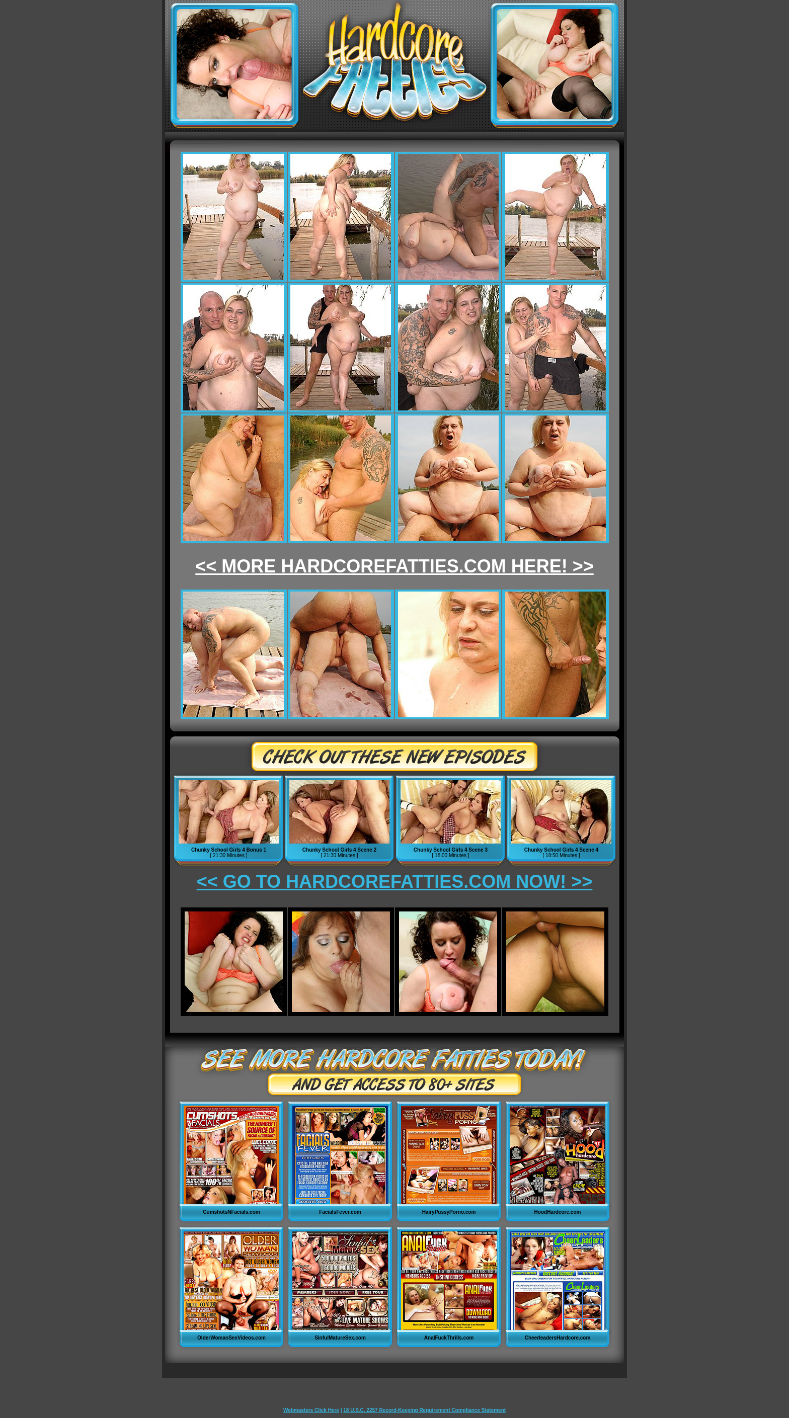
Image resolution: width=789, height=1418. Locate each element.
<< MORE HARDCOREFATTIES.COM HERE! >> (394, 566)
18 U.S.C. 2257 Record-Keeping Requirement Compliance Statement (424, 1410)
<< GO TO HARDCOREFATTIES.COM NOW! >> (395, 881)
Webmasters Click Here (311, 1410)
